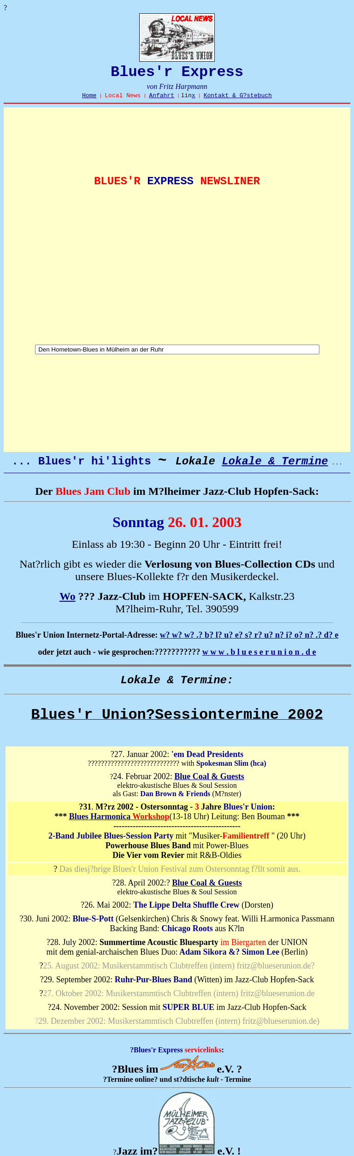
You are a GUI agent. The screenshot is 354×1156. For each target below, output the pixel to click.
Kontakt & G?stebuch (238, 95)
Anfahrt (161, 95)
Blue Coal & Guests (209, 776)
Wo (67, 596)
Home (89, 95)
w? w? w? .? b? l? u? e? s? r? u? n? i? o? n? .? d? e (249, 635)
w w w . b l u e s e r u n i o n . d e (259, 652)
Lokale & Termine (275, 461)
